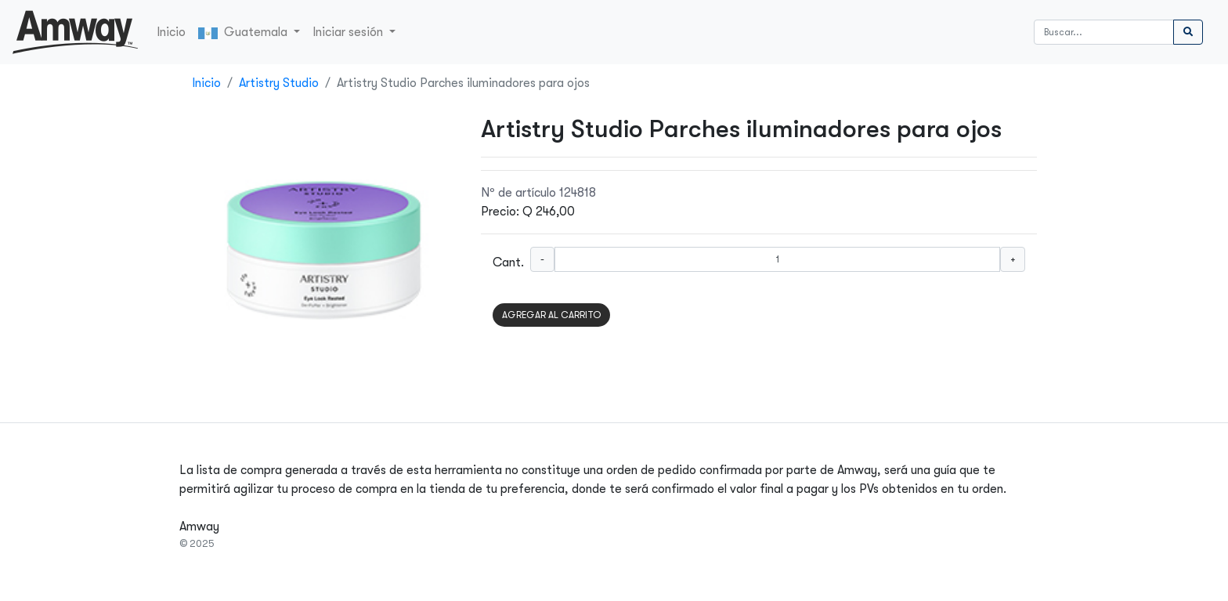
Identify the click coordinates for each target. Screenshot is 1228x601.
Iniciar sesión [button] (349, 32)
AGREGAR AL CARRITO (551, 315)
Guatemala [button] (244, 32)
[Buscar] (1104, 32)
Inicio (171, 32)
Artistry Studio (279, 83)
